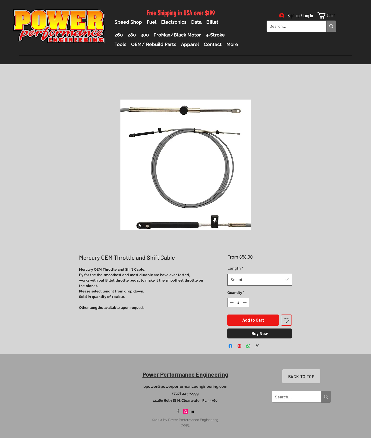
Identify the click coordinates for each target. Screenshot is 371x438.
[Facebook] (178, 411)
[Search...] (292, 26)
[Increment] (245, 302)
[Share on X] (257, 346)
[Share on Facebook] (230, 346)
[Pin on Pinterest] (239, 346)
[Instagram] (185, 411)
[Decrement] (231, 302)
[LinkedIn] (192, 411)
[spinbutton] (238, 302)
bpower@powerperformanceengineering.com (185, 386)
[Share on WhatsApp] (248, 346)
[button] (330, 15)
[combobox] (259, 280)
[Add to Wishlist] (286, 320)
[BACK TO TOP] (301, 376)
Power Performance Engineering (185, 374)
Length (235, 268)
